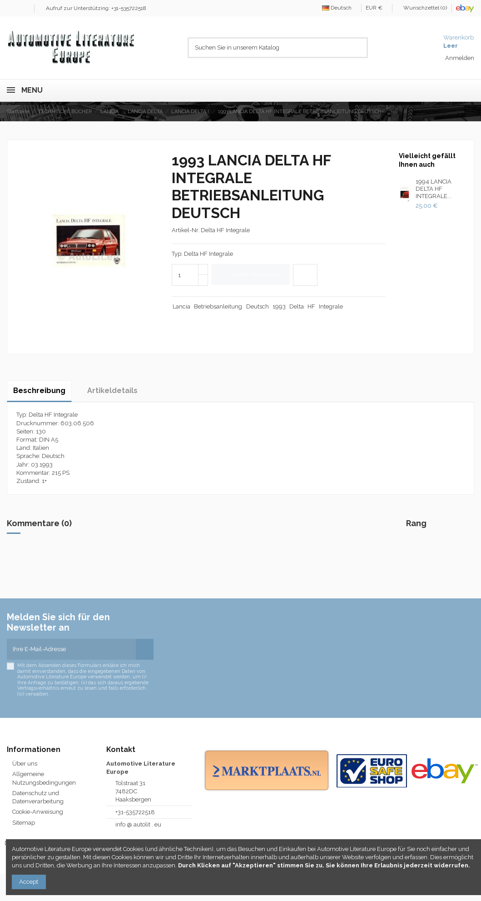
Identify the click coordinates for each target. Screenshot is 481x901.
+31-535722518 (135, 812)
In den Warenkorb (250, 274)
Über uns (24, 763)
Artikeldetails (112, 390)
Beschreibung (39, 390)
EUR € (376, 8)
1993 (279, 306)
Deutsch (339, 8)
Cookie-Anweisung (37, 811)
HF (311, 306)
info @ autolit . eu (138, 824)
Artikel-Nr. (185, 230)
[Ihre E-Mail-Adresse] (71, 649)
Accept (28, 881)
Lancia (181, 306)
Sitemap (23, 822)
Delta (296, 306)
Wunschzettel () (422, 8)
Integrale (331, 306)
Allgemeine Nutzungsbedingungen (44, 778)
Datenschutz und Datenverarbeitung (38, 797)
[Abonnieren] (145, 649)
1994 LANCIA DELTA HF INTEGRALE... (433, 188)
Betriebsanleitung (218, 306)
